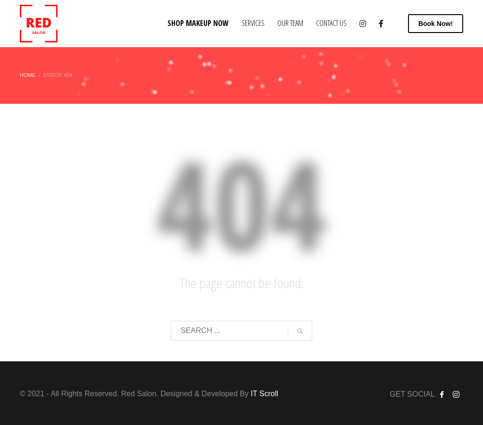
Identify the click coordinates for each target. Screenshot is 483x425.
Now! (435, 23)
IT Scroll (264, 394)
